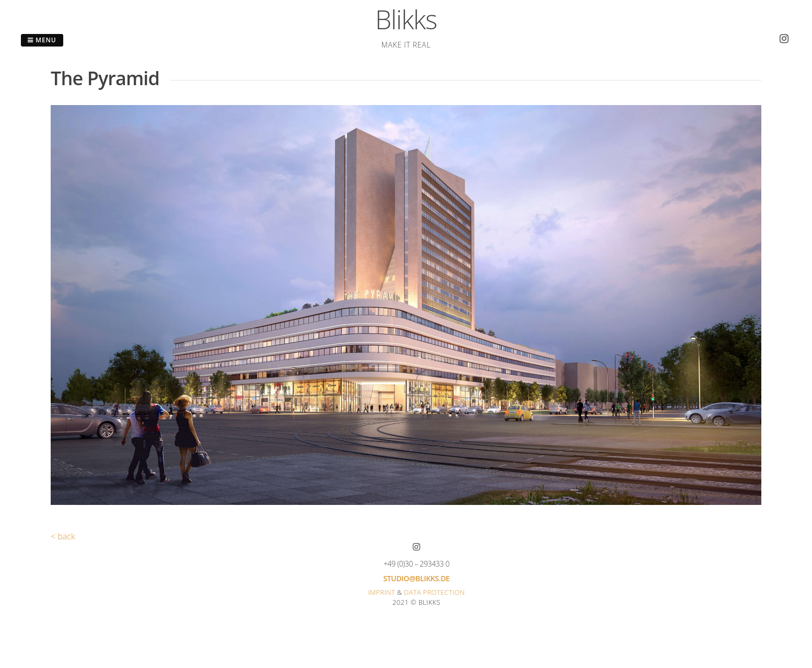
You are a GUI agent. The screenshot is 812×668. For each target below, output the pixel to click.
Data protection (434, 592)
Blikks (406, 19)
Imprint (381, 592)
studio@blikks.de (416, 578)
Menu (42, 40)
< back (63, 536)
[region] (406, 305)
